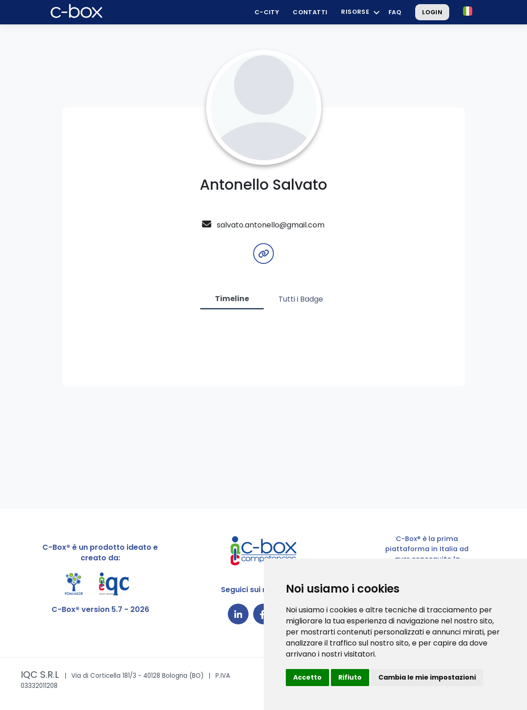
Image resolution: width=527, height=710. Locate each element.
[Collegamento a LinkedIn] (238, 614)
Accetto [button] (307, 677)
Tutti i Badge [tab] (300, 299)
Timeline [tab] (232, 298)
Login (432, 12)
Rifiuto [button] (350, 677)
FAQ (394, 12)
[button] (467, 11)
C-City (267, 12)
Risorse (355, 11)
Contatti (310, 12)
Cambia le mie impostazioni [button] (427, 677)
